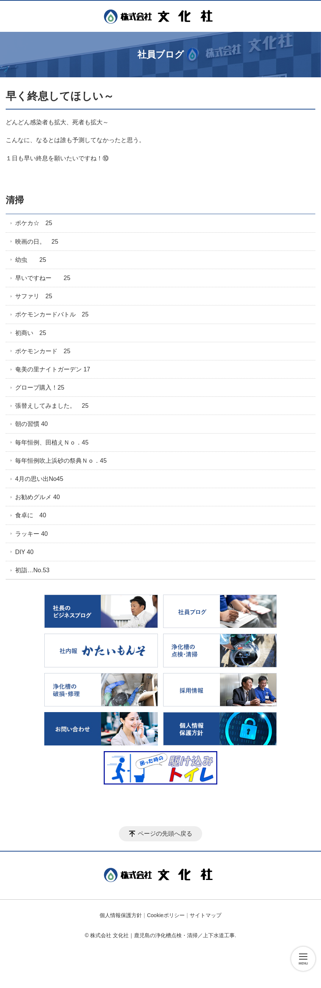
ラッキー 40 (31, 534)
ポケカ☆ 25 (33, 223)
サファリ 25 (33, 296)
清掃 (15, 200)
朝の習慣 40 (31, 424)
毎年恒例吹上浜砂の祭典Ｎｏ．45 (61, 460)
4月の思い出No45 (39, 479)
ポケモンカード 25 (42, 351)
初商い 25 (30, 333)
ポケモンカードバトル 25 (52, 314)
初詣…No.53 (32, 570)
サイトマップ (205, 915)
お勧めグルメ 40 (37, 497)
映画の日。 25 (36, 241)
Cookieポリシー (166, 915)
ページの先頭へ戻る (165, 833)
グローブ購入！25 (39, 387)
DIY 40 (24, 552)
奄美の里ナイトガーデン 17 (52, 369)
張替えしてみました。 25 (52, 405)
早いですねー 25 (42, 278)
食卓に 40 (30, 515)
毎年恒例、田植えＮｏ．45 (52, 442)
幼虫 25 (30, 260)
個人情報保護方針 (121, 915)
